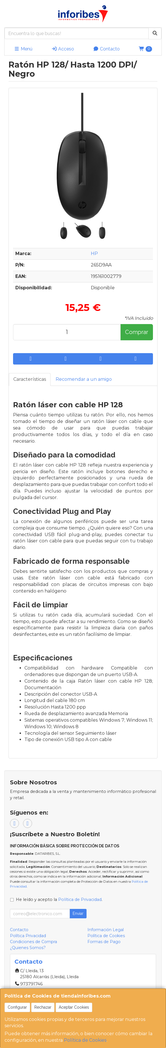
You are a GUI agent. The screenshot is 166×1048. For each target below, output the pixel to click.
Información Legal (105, 929)
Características (29, 379)
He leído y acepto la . (59, 899)
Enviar (78, 913)
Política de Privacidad (80, 899)
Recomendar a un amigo (84, 379)
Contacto (106, 49)
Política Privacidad (28, 935)
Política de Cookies (85, 1040)
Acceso (62, 49)
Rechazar (42, 1007)
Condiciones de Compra (33, 941)
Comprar (136, 332)
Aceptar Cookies (74, 1007)
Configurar (17, 1007)
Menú (23, 49)
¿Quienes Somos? (28, 947)
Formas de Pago (104, 941)
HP (94, 253)
